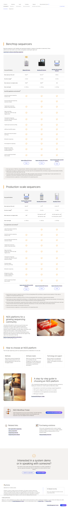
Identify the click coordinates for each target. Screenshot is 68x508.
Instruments (6, 6)
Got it (63, 505)
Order (26, 163)
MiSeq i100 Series (26, 70)
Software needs (31, 356)
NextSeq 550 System (41, 70)
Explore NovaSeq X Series (57, 285)
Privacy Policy (48, 501)
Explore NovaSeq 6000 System (41, 285)
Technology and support (54, 356)
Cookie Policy (41, 501)
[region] (34, 501)
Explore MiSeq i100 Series (26, 160)
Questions (62, 6)
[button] (13, 361)
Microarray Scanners (26, 6)
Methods (8, 356)
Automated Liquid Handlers (36, 6)
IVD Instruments (18, 6)
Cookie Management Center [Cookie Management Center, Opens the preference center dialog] (53, 505)
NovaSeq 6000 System (41, 201)
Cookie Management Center (18, 501)
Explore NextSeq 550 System (42, 160)
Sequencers (12, 6)
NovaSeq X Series (57, 201)
